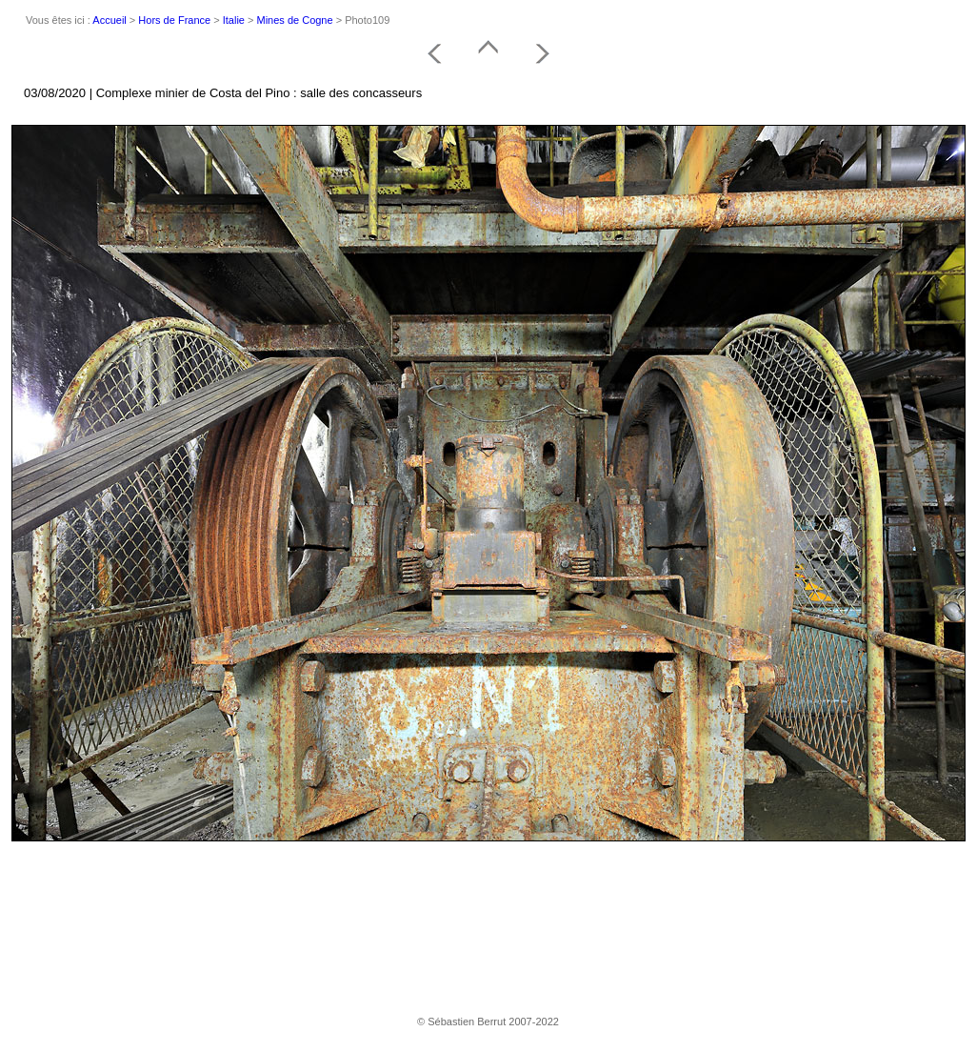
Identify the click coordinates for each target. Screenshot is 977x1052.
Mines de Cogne (295, 20)
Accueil (109, 20)
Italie (234, 20)
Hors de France (174, 20)
